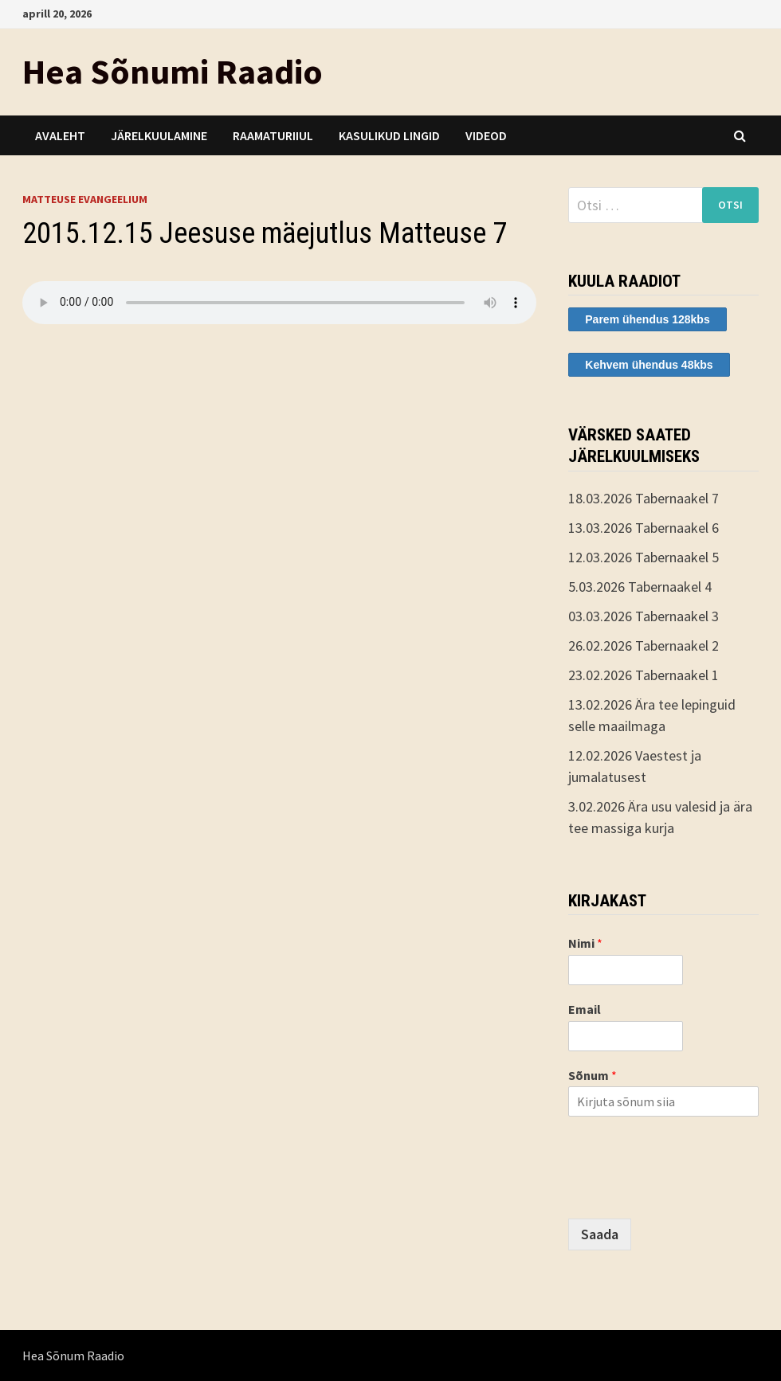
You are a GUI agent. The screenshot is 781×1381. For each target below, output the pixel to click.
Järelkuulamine (159, 135)
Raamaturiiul (273, 135)
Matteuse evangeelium (84, 199)
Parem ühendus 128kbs (647, 319)
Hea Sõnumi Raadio (172, 71)
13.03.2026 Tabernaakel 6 (643, 527)
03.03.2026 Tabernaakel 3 (643, 616)
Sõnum (592, 1075)
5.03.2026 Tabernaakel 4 (640, 586)
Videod (486, 135)
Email (584, 1009)
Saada (599, 1234)
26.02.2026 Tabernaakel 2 (643, 645)
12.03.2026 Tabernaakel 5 (643, 557)
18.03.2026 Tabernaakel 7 (643, 498)
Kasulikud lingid (389, 135)
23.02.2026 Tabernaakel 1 (643, 675)
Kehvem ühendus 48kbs (648, 364)
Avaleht (60, 135)
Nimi (585, 943)
